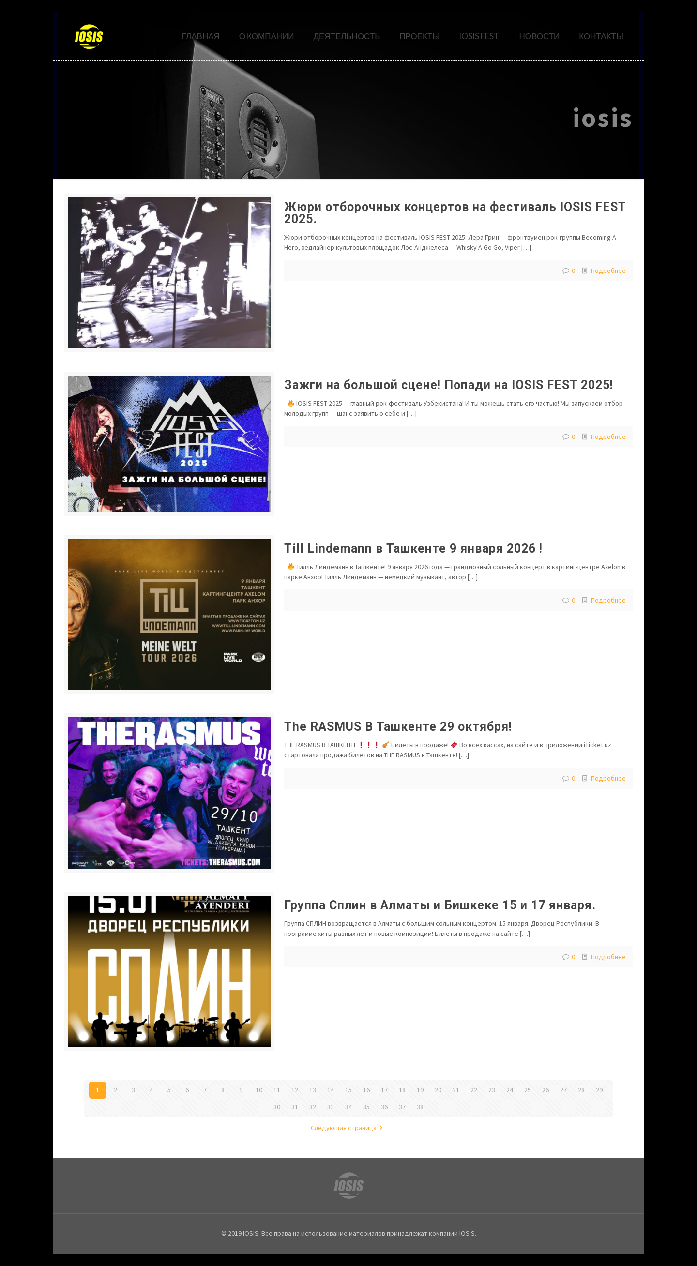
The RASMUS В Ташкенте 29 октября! (398, 727)
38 (420, 1106)
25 (527, 1089)
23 (491, 1089)
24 (509, 1089)
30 (276, 1106)
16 (366, 1089)
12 (294, 1089)
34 (348, 1106)
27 (563, 1089)
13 (312, 1089)
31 (294, 1106)
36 (384, 1106)
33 (330, 1106)
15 (348, 1089)
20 (438, 1089)
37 (402, 1106)
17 (384, 1089)
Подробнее (608, 270)
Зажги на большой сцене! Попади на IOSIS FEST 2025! (448, 385)
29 (599, 1089)
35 (366, 1106)
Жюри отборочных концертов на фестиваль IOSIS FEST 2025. (455, 213)
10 (259, 1089)
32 (312, 1106)
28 (581, 1089)
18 (402, 1089)
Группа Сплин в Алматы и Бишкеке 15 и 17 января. (440, 905)
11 (276, 1089)
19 (420, 1089)
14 (330, 1089)
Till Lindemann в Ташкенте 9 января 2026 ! (413, 549)
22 (473, 1089)
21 (456, 1089)
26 (545, 1089)
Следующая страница (348, 1127)
